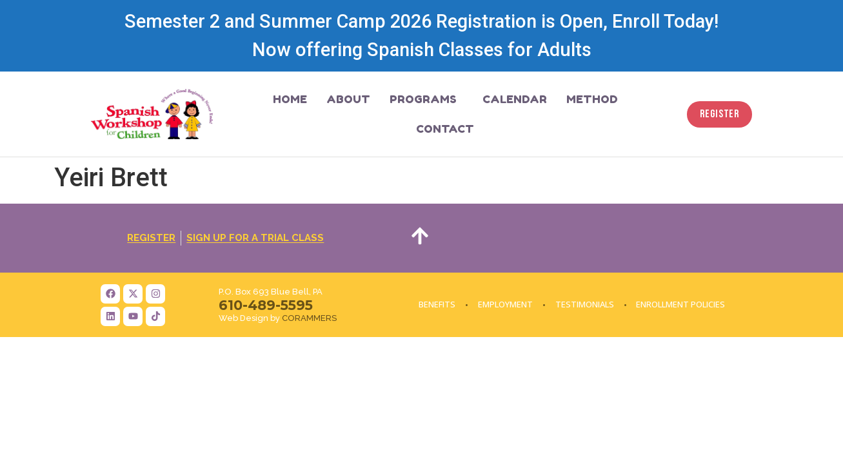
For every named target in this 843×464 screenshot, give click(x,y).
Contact (445, 128)
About (348, 99)
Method (592, 99)
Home (290, 99)
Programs (426, 99)
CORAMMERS (309, 318)
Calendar (514, 99)
